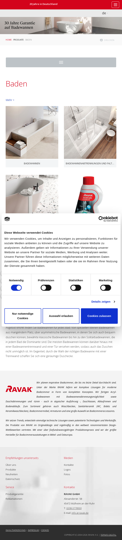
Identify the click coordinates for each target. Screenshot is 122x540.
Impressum (33, 530)
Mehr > (10, 100)
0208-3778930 (74, 508)
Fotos (67, 474)
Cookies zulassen (99, 315)
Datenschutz (13, 479)
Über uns (11, 465)
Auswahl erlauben (61, 315)
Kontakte (69, 465)
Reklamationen (14, 498)
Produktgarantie (14, 494)
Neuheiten (12, 474)
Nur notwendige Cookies (22, 316)
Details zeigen (100, 301)
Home (9, 39)
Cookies (45, 530)
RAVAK (14, 4)
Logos (67, 469)
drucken (109, 40)
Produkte (18, 39)
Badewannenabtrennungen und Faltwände (90, 163)
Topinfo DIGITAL (108, 534)
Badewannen (32, 163)
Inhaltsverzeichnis (16, 530)
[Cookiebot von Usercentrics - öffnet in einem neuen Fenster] (101, 219)
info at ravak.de (80, 513)
